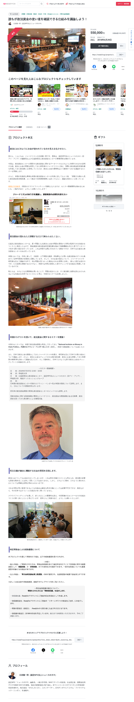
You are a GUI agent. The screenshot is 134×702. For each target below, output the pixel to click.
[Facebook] (94, 66)
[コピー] (121, 54)
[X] (104, 66)
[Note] (123, 66)
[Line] (113, 66)
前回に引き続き (14, 186)
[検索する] (41, 4)
